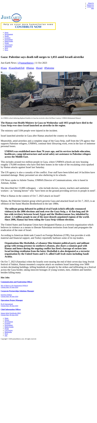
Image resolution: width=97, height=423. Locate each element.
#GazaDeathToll (16, 68)
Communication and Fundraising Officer (16, 282)
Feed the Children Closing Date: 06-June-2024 (9, 295)
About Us (91, 3)
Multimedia (8, 46)
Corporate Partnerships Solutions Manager (17, 291)
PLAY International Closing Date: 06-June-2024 (9, 305)
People (7, 43)
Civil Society (9, 45)
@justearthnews (26, 62)
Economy (7, 38)
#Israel (39, 68)
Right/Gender (9, 41)
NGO (6, 48)
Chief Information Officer (11, 309)
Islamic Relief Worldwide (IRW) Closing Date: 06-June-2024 (11, 314)
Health (7, 36)
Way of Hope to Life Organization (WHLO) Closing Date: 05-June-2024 (14, 286)
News (6, 50)
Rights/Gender (9, 327)
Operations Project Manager (12, 300)
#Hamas (30, 68)
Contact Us (90, 6)
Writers (7, 320)
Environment (9, 39)
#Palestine (49, 68)
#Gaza (4, 68)
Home (6, 32)
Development (9, 34)
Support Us (90, 5)
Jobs (92, 8)
